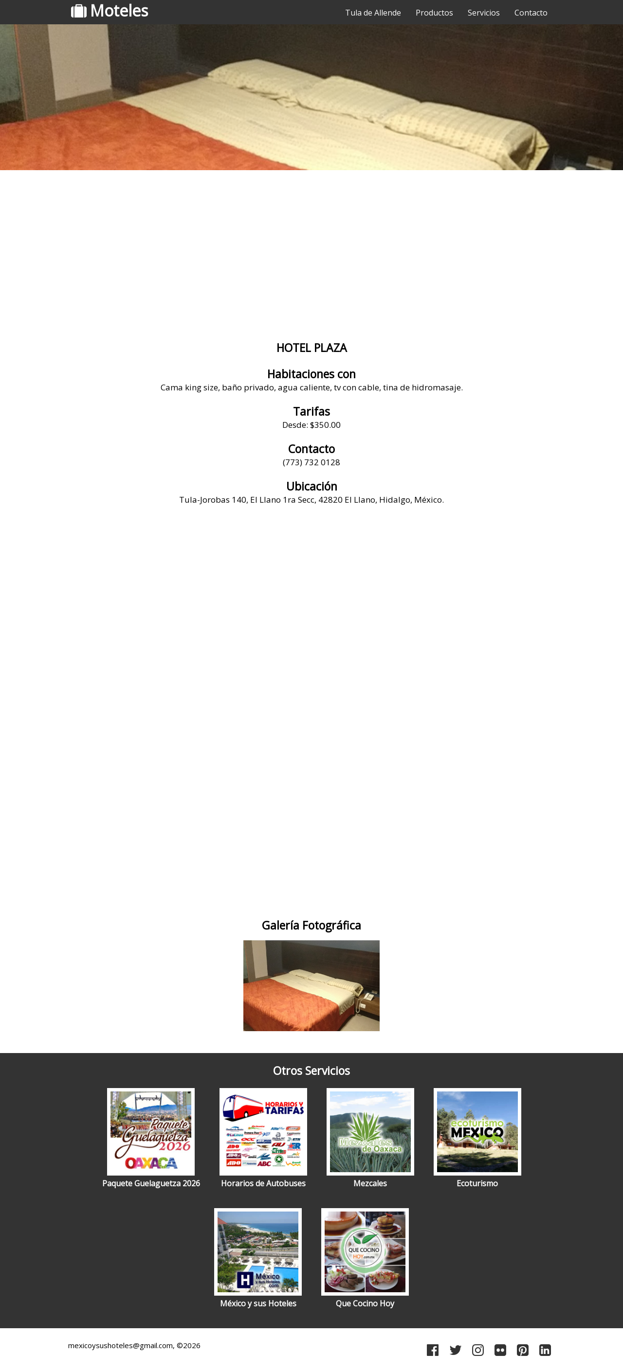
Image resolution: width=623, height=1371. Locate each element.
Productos (434, 12)
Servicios (484, 12)
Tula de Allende (373, 12)
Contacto (531, 12)
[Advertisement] (311, 250)
